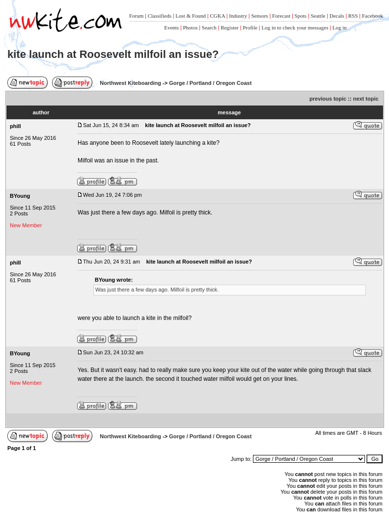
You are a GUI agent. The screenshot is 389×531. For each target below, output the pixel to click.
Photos (190, 27)
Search (209, 27)
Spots (300, 16)
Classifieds (159, 16)
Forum (136, 16)
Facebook (372, 16)
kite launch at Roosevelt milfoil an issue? (113, 54)
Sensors (259, 16)
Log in (340, 27)
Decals (337, 16)
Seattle (317, 16)
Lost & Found (190, 16)
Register (230, 27)
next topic (366, 99)
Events (171, 27)
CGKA (217, 16)
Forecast (281, 16)
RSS (353, 16)
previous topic (327, 99)
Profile (250, 27)
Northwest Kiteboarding (130, 83)
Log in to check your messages (294, 27)
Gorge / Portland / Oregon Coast (210, 83)
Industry (238, 16)
